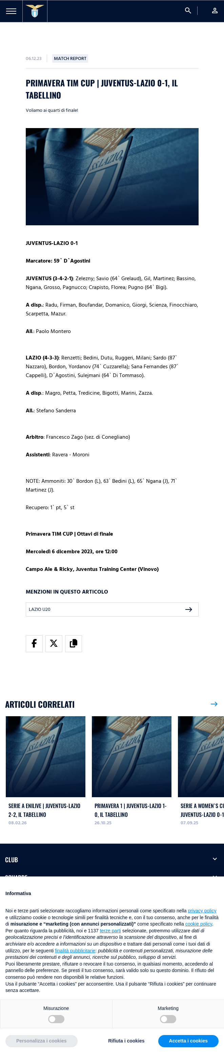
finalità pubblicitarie (75, 950)
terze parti (110, 930)
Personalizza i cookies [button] (41, 1040)
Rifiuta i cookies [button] (126, 1040)
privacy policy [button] (202, 910)
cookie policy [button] (198, 924)
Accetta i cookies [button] (188, 1040)
